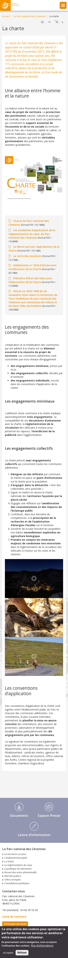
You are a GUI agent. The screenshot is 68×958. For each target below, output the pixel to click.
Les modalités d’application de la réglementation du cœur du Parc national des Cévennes (32, 233)
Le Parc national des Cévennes (29, 16)
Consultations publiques (16, 883)
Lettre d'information (34, 835)
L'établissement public (15, 857)
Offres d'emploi (12, 879)
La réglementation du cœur (18, 865)
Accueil (5, 16)
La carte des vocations (27, 256)
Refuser (22, 954)
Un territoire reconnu (15, 854)
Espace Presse (49, 815)
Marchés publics (12, 876)
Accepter (8, 955)
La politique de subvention (18, 868)
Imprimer (42, 22)
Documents (19, 815)
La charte (9, 861)
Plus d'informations (42, 947)
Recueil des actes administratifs (20, 872)
